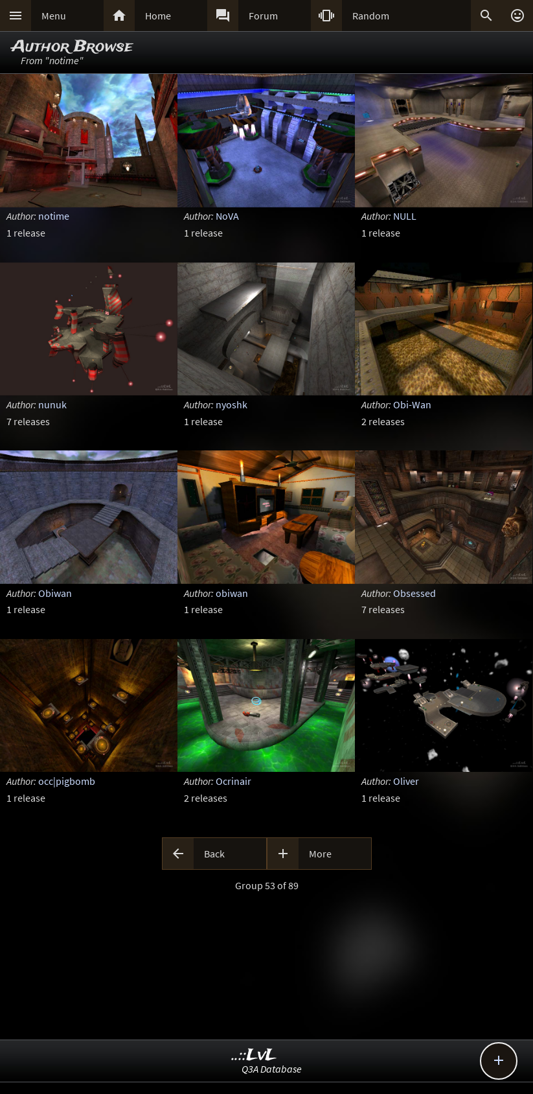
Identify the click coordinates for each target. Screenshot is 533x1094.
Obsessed (414, 593)
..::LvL (254, 1055)
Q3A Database (272, 1068)
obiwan (232, 593)
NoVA (227, 215)
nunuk (52, 404)
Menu (53, 15)
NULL (404, 215)
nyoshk (231, 404)
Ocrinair (233, 780)
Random (370, 15)
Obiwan (55, 593)
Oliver (406, 780)
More (320, 853)
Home (158, 15)
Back (214, 853)
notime (53, 215)
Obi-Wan (412, 404)
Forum (263, 15)
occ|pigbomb (66, 780)
